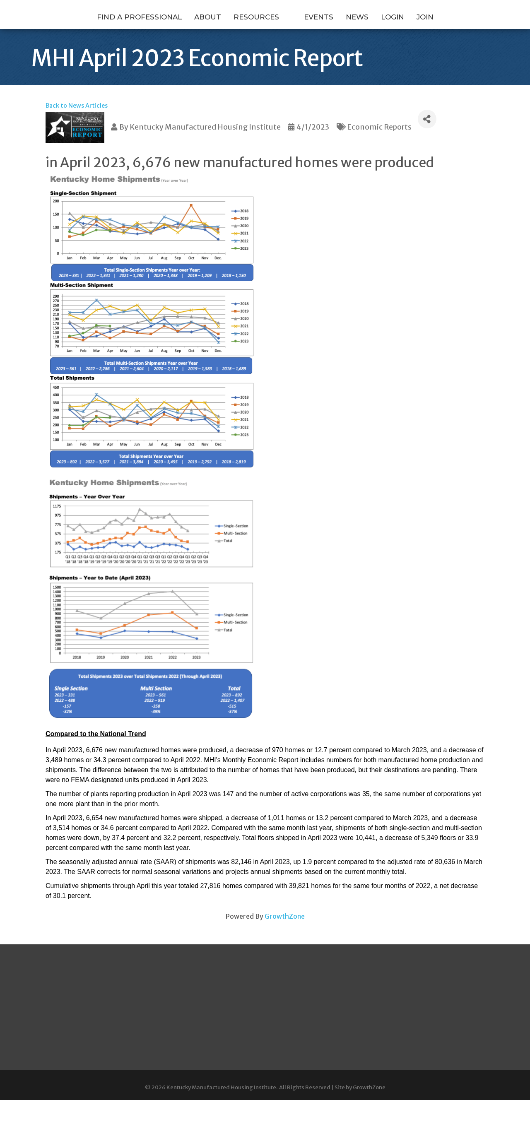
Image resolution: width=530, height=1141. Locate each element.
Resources (213, 34)
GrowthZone (285, 922)
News (400, 34)
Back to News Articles (77, 112)
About (164, 34)
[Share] (427, 125)
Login (436, 34)
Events (362, 34)
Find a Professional (95, 34)
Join (468, 34)
